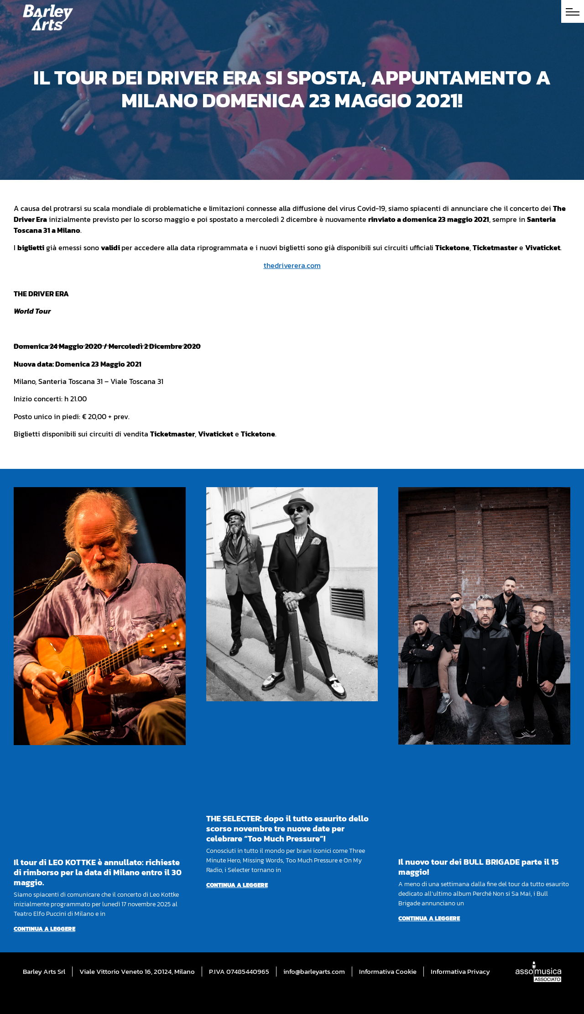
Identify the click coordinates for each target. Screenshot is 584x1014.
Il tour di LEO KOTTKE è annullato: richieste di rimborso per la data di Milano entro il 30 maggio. (98, 872)
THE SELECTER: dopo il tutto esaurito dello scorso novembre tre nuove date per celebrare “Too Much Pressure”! (287, 828)
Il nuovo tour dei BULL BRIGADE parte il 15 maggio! (478, 867)
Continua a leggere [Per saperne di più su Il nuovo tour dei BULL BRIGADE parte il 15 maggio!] (429, 918)
